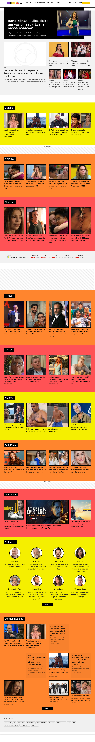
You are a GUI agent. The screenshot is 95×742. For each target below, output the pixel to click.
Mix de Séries (30, 722)
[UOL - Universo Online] (21, 3)
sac (70, 2)
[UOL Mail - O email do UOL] (73, 3)
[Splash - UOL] (13, 3)
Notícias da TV (61, 722)
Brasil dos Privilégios (39, 2)
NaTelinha (51, 722)
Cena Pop (8, 722)
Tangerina (34, 725)
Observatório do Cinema (11, 725)
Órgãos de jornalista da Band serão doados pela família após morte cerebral (29, 33)
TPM (69, 722)
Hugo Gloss (21, 722)
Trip (74, 722)
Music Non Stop (41, 722)
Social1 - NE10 (25, 725)
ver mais (47, 605)
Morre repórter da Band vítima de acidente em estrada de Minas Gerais (27, 35)
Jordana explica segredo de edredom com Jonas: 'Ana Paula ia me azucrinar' (25, 79)
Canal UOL (50, 2)
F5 (14, 722)
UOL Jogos (28, 2)
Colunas (58, 2)
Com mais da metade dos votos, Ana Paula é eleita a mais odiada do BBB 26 (25, 81)
